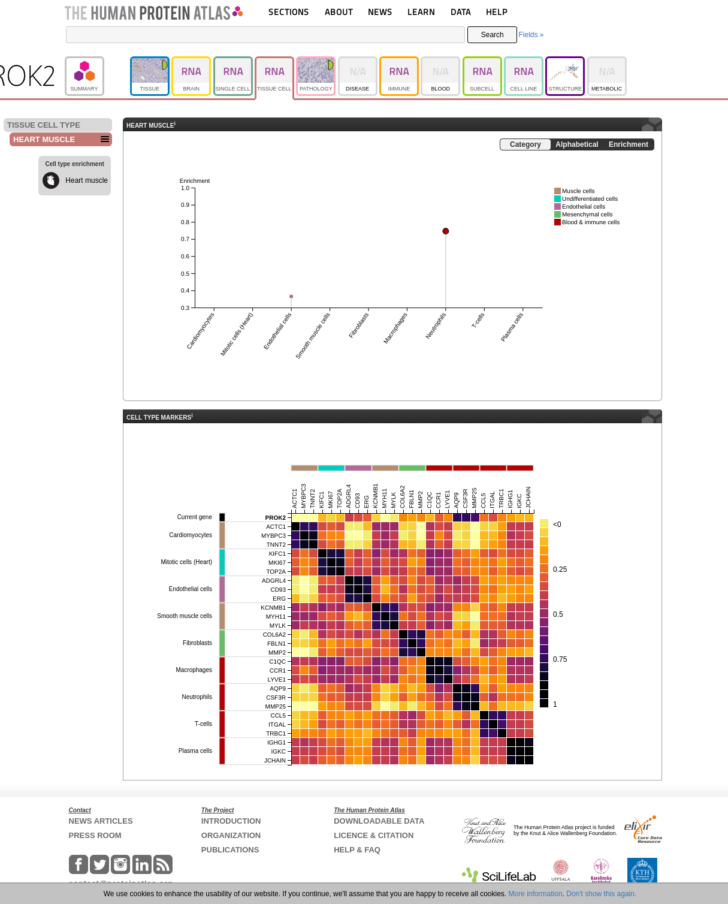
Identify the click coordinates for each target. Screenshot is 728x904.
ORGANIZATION (231, 835)
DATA (461, 11)
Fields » (530, 35)
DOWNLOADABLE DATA (379, 820)
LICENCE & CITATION (373, 835)
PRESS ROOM (95, 835)
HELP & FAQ (357, 849)
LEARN (421, 11)
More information (536, 894)
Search (492, 35)
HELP (497, 11)
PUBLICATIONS (230, 849)
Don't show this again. (601, 894)
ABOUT (339, 11)
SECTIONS (288, 11)
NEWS (380, 11)
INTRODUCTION (231, 820)
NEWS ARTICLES (101, 820)
